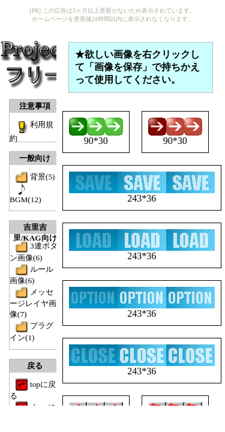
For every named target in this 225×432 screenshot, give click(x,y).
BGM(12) (25, 199)
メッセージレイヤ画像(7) (33, 303)
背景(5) (42, 176)
